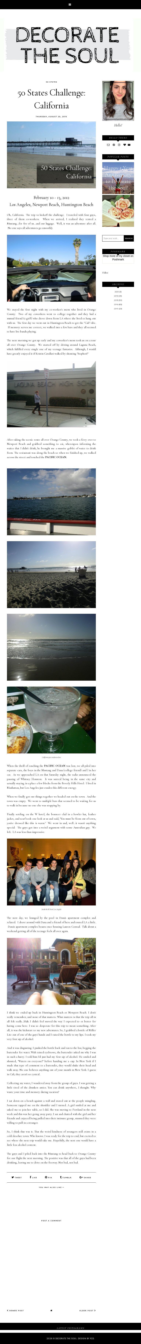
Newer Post (15, 1310)
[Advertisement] (118, 373)
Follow (105, 272)
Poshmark (118, 259)
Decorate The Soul (66, 1338)
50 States (51, 82)
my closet (124, 255)
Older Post (87, 1310)
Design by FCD (86, 1338)
